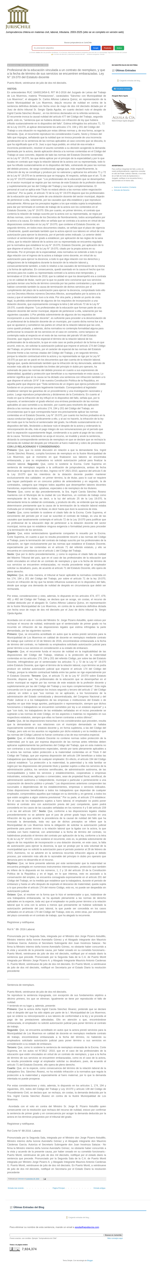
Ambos (119, 48)
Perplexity (107, 48)
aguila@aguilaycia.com (87, 1227)
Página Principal (59, 1188)
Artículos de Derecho (121, 190)
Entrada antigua (99, 1188)
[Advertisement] (129, 143)
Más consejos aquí (115, 1238)
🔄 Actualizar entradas (122, 89)
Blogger (90, 1260)
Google (95, 48)
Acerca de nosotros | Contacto (125, 187)
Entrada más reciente (16, 1188)
